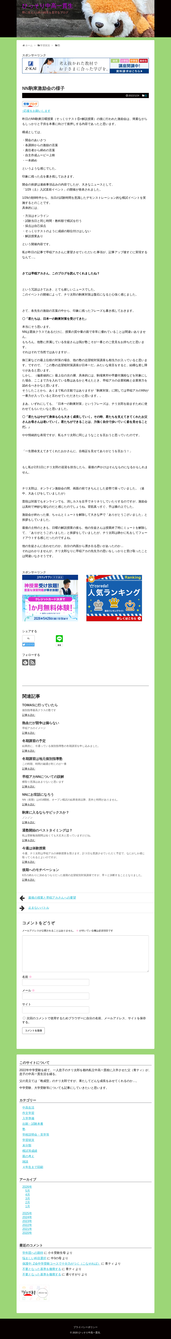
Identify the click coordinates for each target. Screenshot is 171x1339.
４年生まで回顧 (32, 1167)
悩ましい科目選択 (34, 1258)
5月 (27, 1190)
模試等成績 (29, 1150)
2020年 (27, 1232)
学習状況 (28, 1140)
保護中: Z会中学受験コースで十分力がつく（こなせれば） (61, 1263)
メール (28, 990)
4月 (27, 1194)
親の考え (28, 1156)
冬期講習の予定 (34, 741)
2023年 (27, 1221)
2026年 (27, 1186)
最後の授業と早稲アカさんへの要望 (48, 898)
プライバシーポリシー (85, 1327)
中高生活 (28, 1107)
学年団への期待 (32, 1252)
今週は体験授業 (34, 848)
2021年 (27, 1228)
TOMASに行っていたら (40, 705)
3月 (27, 1198)
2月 (27, 1202)
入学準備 (28, 1118)
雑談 (25, 1161)
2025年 (27, 1213)
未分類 (26, 1145)
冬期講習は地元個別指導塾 (42, 759)
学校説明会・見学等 (35, 1134)
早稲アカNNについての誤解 (43, 777)
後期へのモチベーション (40, 870)
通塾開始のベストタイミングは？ (47, 830)
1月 (27, 1206)
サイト (26, 1004)
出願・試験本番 (32, 1123)
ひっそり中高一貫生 (47, 6)
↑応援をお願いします (36, 110)
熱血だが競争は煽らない (40, 723)
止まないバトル (34, 908)
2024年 (27, 1217)
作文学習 (28, 1113)
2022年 (27, 1225)
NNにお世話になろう (38, 794)
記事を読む (28, 714)
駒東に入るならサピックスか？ (45, 812)
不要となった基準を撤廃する (41, 1269)
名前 (27, 976)
